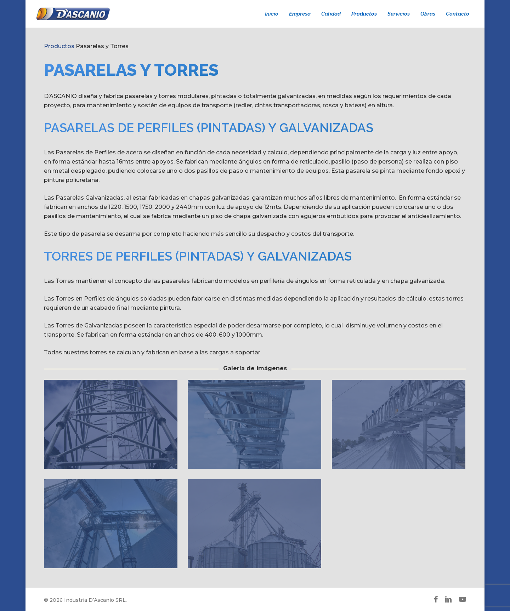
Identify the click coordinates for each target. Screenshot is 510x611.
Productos (59, 46)
